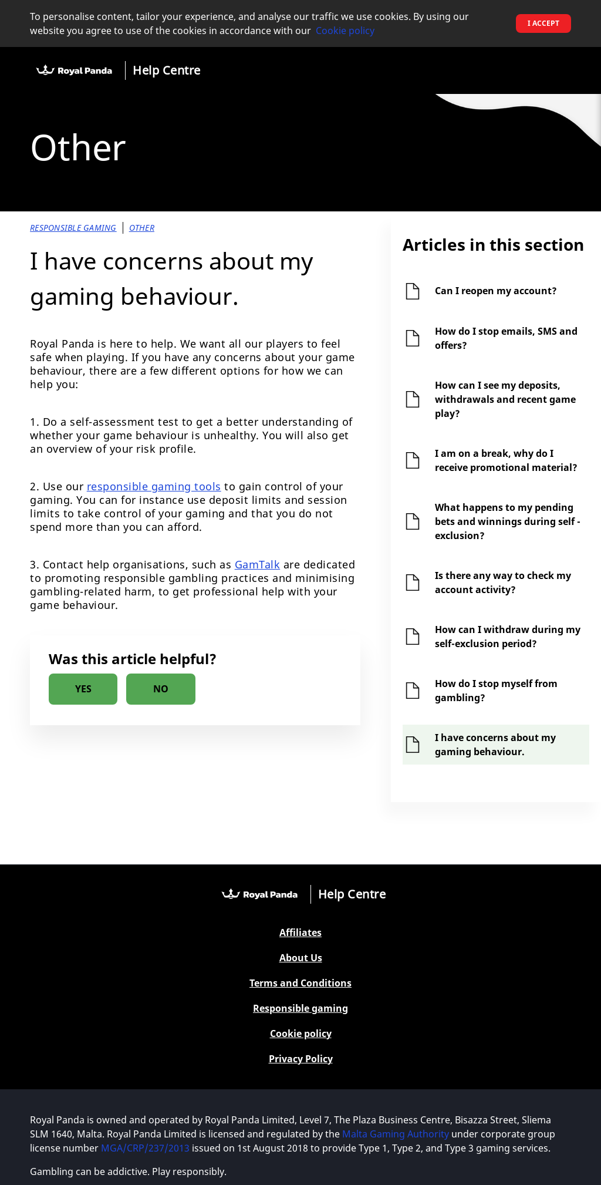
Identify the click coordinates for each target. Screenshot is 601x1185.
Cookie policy (345, 30)
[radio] (83, 689)
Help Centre (167, 70)
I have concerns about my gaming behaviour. (495, 744)
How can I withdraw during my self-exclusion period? (507, 636)
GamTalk (258, 564)
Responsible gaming (300, 1008)
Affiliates (300, 932)
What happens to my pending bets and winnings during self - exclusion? (507, 521)
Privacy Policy (301, 1059)
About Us (300, 958)
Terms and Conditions (300, 983)
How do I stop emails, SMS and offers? (506, 338)
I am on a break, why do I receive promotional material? (506, 460)
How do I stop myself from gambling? (496, 690)
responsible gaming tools (154, 486)
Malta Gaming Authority (396, 1133)
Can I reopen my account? (496, 290)
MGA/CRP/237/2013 (145, 1148)
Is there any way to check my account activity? (503, 582)
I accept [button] (543, 23)
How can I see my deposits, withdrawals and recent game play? (505, 399)
